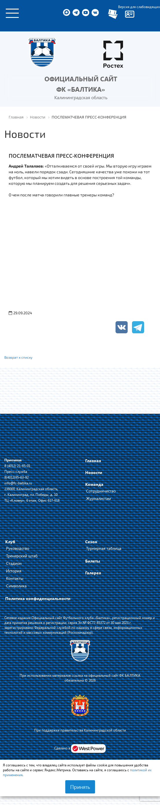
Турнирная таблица (103, 548)
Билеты (92, 561)
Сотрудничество (101, 491)
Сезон (91, 541)
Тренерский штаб (22, 555)
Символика (16, 585)
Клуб (10, 541)
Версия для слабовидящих (139, 6)
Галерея (93, 572)
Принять (80, 786)
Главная (93, 460)
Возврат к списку (18, 357)
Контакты (14, 578)
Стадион (14, 563)
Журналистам (98, 498)
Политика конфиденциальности (37, 598)
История (13, 570)
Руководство (17, 548)
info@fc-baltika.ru (18, 483)
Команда (94, 484)
